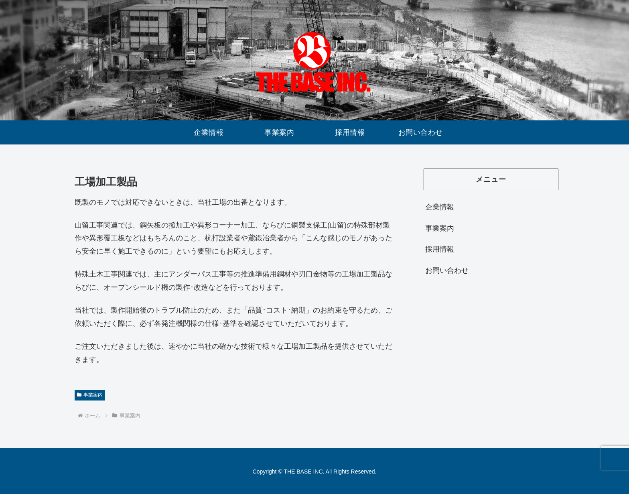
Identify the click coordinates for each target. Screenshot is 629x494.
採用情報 (439, 249)
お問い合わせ (447, 270)
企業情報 (439, 207)
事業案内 (90, 395)
